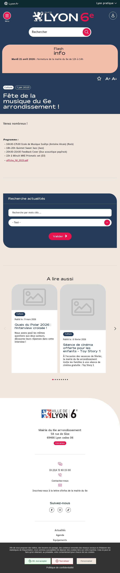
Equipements (60, 520)
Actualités (60, 511)
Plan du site (60, 540)
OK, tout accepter (37, 561)
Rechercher (39, 32)
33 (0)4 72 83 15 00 (60, 450)
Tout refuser (62, 561)
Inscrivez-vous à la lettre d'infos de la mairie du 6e (60, 471)
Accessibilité (60, 535)
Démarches (60, 525)
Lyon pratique (106, 3)
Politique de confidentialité (60, 567)
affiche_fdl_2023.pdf (17, 160)
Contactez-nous (60, 461)
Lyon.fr (13, 4)
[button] (99, 78)
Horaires (60, 423)
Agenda (60, 515)
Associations (60, 530)
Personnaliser (86, 561)
